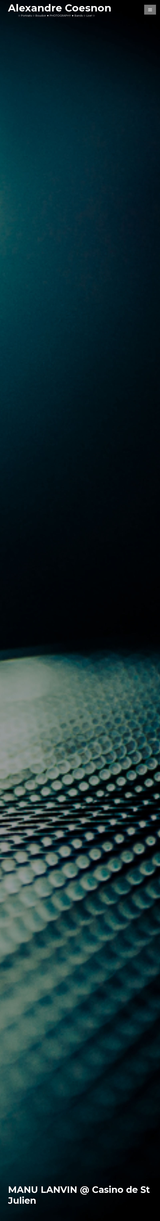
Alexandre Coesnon (59, 8)
